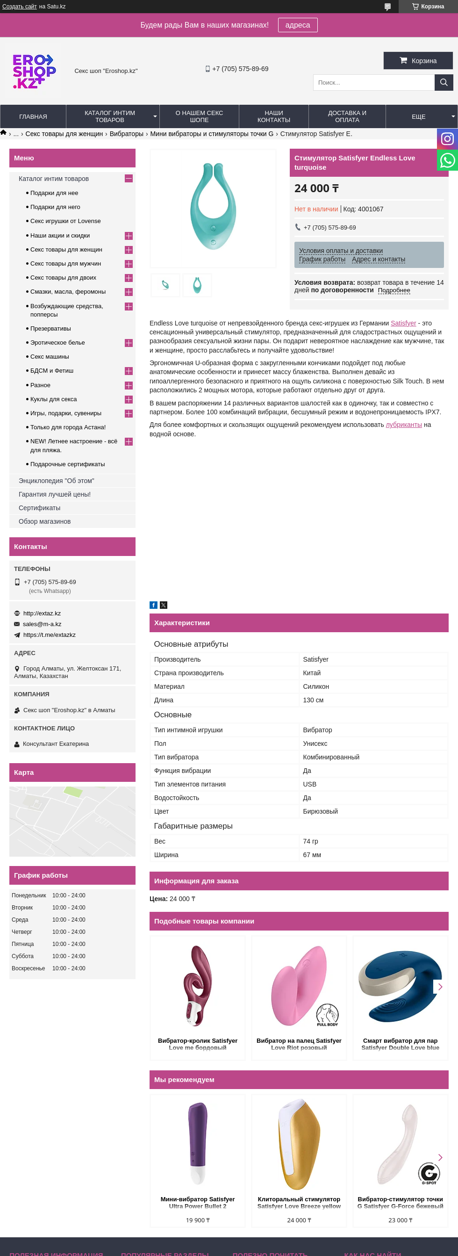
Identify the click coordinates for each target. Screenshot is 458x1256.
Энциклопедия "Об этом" (56, 480)
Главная (33, 116)
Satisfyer (403, 323)
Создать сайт (19, 6)
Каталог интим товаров (110, 116)
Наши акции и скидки (60, 235)
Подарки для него (55, 206)
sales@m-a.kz (42, 624)
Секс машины (49, 356)
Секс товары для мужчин (65, 263)
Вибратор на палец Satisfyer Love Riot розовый (299, 1044)
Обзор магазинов (45, 521)
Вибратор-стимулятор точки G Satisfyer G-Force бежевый (401, 1203)
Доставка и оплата (347, 116)
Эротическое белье (57, 342)
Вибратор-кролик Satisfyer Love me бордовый (197, 1044)
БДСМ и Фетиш (51, 370)
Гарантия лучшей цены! (55, 494)
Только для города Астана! (68, 427)
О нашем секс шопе (199, 116)
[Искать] (444, 82)
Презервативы (50, 328)
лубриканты (404, 424)
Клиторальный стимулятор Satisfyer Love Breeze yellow (299, 1203)
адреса (298, 25)
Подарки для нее (54, 192)
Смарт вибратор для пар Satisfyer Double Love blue (400, 1044)
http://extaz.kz (42, 613)
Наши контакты (274, 116)
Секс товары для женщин (64, 133)
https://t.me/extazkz (49, 634)
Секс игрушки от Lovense (65, 220)
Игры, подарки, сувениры (65, 413)
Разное (40, 385)
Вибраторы (126, 133)
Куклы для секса (53, 399)
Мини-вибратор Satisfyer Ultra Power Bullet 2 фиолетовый (198, 1203)
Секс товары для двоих (63, 277)
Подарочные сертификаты (67, 464)
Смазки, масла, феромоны (68, 291)
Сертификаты (39, 508)
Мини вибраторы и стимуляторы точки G (211, 133)
